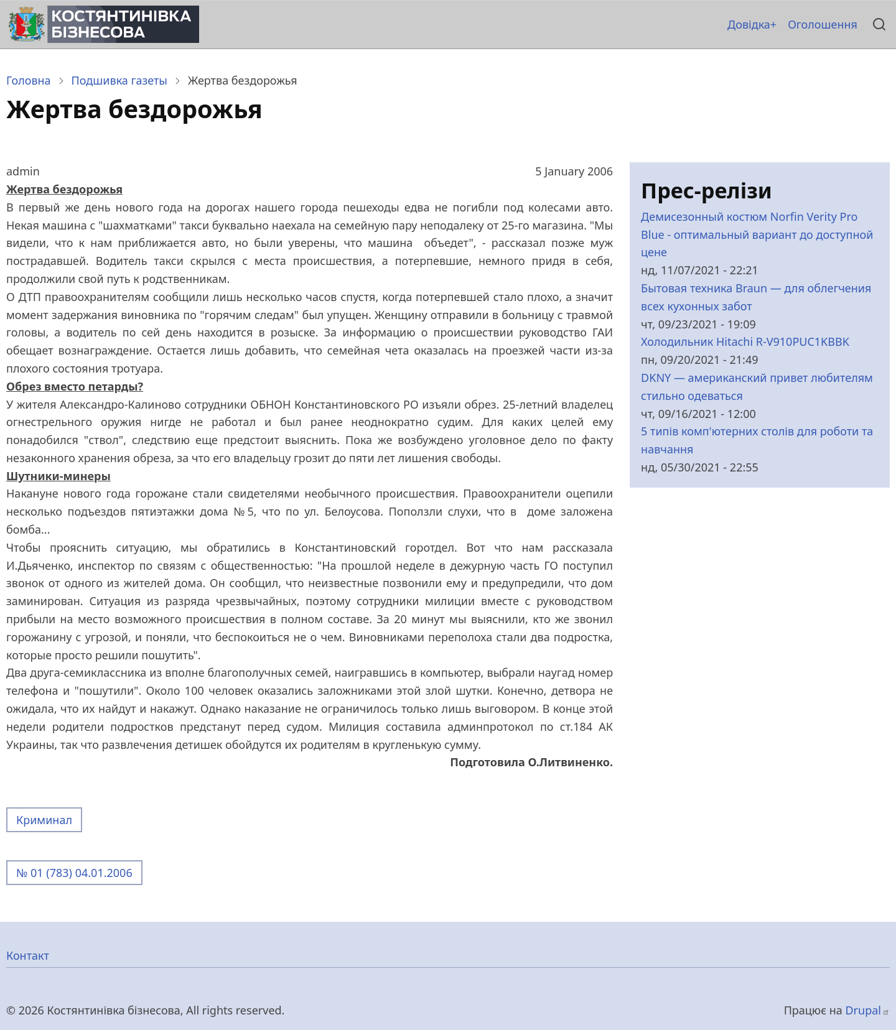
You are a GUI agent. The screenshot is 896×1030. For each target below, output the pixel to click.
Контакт (27, 955)
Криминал (44, 819)
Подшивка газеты (119, 80)
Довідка (748, 24)
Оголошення (822, 24)
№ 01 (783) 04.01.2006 (74, 872)
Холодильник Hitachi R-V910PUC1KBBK (745, 341)
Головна (28, 80)
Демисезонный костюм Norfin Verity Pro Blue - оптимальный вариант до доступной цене (757, 234)
